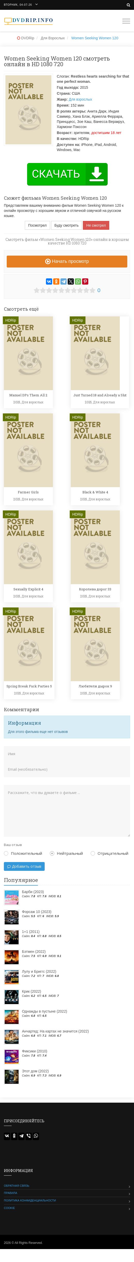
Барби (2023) (33, 892)
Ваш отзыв (13, 844)
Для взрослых (80, 99)
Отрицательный (109, 853)
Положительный (23, 853)
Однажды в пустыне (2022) (44, 1011)
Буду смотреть (66, 225)
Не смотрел (96, 225)
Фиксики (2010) (34, 1051)
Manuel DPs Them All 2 (28, 395)
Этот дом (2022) (35, 1071)
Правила (10, 1192)
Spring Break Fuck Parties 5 (29, 686)
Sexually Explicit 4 (28, 589)
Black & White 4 (95, 492)
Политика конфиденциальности (30, 1200)
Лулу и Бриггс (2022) (39, 971)
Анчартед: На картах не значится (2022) (55, 1031)
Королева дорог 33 (95, 589)
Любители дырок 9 (95, 686)
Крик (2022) (31, 991)
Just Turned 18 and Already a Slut (100, 395)
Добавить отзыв (24, 866)
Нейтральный (66, 853)
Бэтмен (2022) (34, 951)
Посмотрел (37, 225)
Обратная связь (16, 1185)
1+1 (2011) (31, 932)
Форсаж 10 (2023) (36, 912)
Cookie (9, 1207)
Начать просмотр (67, 261)
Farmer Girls (28, 492)
